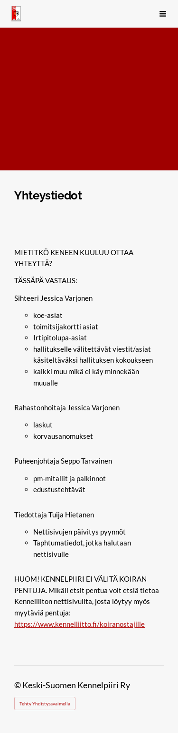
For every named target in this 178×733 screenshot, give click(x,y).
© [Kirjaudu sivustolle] (18, 685)
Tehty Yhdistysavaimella (44, 703)
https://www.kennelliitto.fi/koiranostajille (79, 624)
